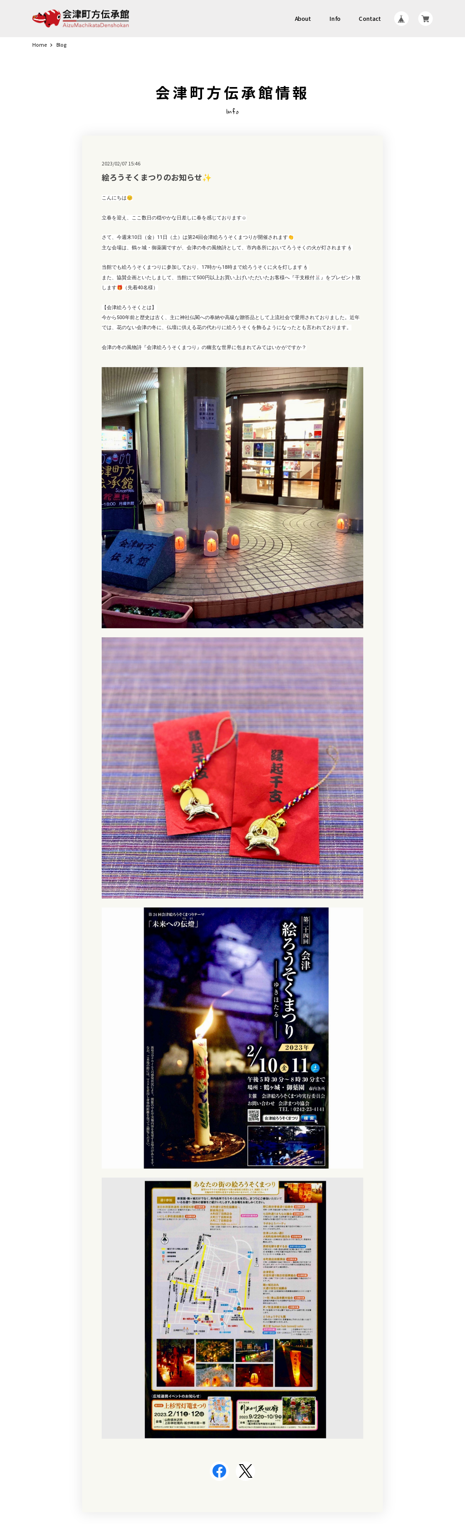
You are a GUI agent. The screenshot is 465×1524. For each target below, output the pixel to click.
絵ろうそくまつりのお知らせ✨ (157, 177)
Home (39, 45)
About (303, 18)
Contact (370, 18)
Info (335, 18)
